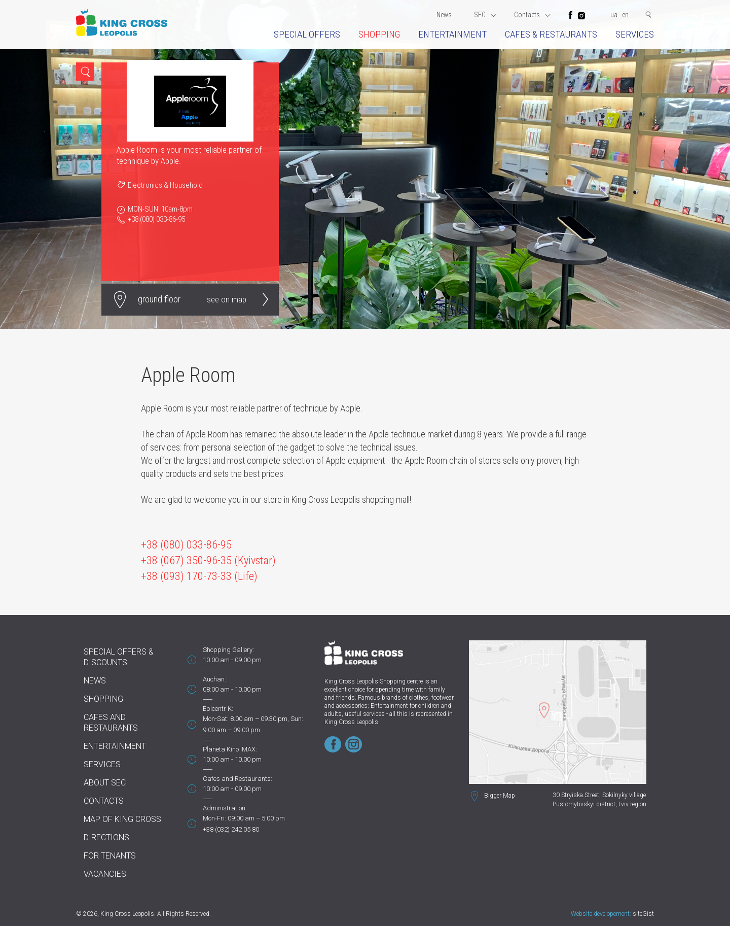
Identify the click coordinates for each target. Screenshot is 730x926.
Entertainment (452, 34)
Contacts (532, 15)
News (444, 15)
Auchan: (214, 679)
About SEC (105, 782)
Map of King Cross (122, 819)
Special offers (307, 34)
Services (634, 34)
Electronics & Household (165, 185)
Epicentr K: (218, 708)
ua (613, 15)
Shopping (379, 34)
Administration (224, 808)
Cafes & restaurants (551, 34)
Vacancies (105, 874)
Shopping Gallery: (228, 650)
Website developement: (601, 913)
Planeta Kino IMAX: (230, 749)
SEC (485, 15)
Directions (106, 837)
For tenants (110, 856)
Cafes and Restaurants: (237, 778)
